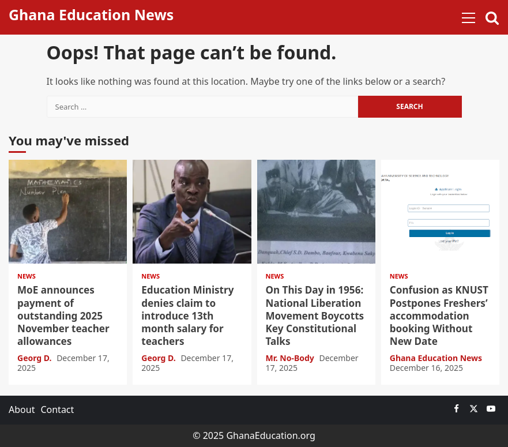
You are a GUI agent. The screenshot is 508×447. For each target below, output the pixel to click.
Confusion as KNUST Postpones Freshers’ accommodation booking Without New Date (440, 212)
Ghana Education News (91, 14)
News (26, 276)
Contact (57, 409)
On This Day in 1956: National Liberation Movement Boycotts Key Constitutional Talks (316, 212)
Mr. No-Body (291, 357)
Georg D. (35, 357)
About (22, 409)
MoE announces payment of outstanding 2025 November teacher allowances (68, 212)
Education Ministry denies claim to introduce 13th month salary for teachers (192, 212)
